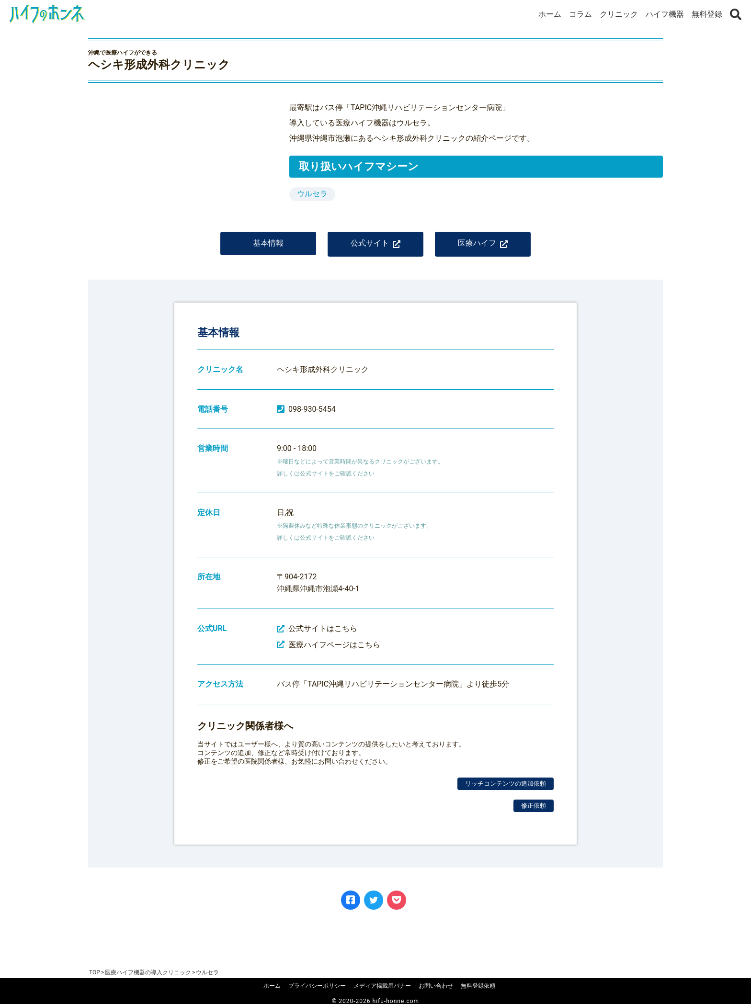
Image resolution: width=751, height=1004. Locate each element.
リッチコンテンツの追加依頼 (505, 790)
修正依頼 (533, 812)
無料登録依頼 (478, 985)
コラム (580, 14)
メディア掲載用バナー (382, 985)
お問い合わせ (436, 985)
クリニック (619, 14)
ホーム (549, 14)
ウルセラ (312, 193)
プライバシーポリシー (317, 985)
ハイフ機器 (665, 14)
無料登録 (707, 14)
